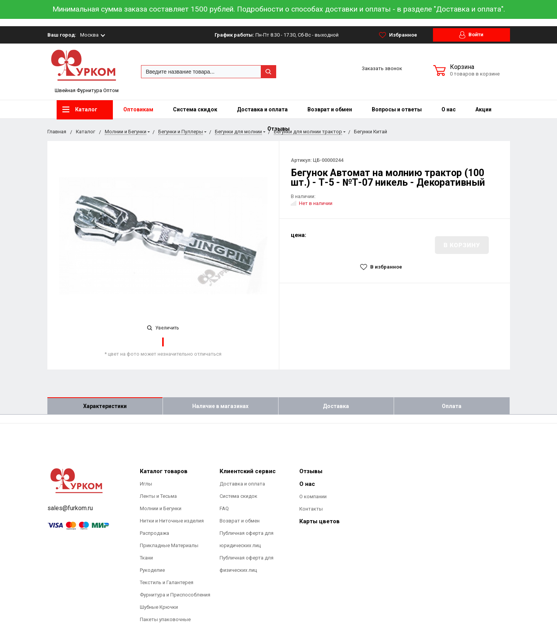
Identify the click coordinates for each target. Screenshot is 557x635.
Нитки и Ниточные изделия (172, 521)
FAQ (224, 508)
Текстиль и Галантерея (166, 582)
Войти (471, 35)
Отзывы (310, 471)
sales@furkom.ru (70, 508)
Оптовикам (138, 109)
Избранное (398, 35)
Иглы (146, 484)
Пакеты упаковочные (165, 619)
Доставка (336, 406)
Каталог (79, 109)
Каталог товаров (164, 471)
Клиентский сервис (248, 471)
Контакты (311, 509)
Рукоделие (152, 570)
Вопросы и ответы (397, 109)
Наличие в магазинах (220, 406)
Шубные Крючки (159, 607)
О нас (448, 109)
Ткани (146, 558)
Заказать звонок (382, 68)
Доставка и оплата (262, 109)
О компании (313, 496)
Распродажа (154, 533)
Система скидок (195, 109)
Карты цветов (319, 521)
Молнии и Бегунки (160, 508)
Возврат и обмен (329, 109)
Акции (483, 109)
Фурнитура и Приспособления (175, 595)
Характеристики (105, 406)
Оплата (451, 406)
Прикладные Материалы (169, 545)
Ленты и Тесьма (158, 496)
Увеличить (163, 328)
